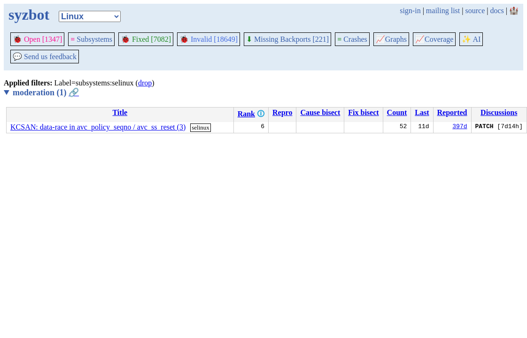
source (475, 11)
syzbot (28, 14)
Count (397, 112)
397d (459, 127)
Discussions (498, 112)
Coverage (434, 39)
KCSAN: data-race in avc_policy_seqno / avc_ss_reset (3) (98, 127)
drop (145, 83)
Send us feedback (45, 57)
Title (119, 112)
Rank (246, 114)
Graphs (391, 39)
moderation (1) (46, 92)
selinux (200, 127)
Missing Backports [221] (287, 39)
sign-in (410, 11)
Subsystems (91, 39)
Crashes (352, 39)
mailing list (443, 11)
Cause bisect (320, 112)
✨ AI (471, 39)
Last (422, 112)
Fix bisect (363, 112)
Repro (282, 112)
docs (497, 11)
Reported (452, 112)
